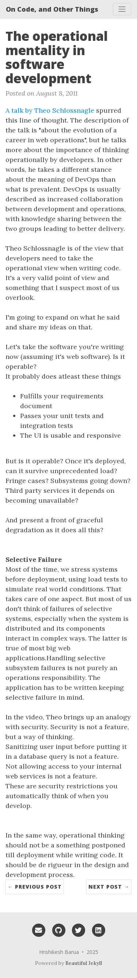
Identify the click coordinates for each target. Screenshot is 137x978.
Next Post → (108, 886)
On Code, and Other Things (52, 9)
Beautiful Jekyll (83, 963)
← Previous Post (35, 886)
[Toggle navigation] (122, 9)
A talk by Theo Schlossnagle (49, 110)
